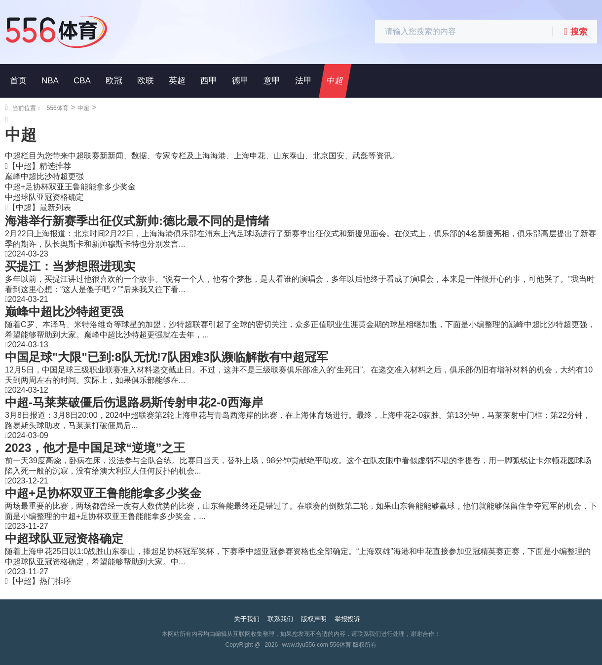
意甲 (271, 80)
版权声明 (314, 619)
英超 (177, 80)
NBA (50, 80)
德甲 (240, 80)
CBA (82, 80)
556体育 (58, 108)
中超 (335, 80)
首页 (18, 80)
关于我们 (247, 619)
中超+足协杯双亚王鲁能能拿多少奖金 (70, 187)
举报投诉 (347, 619)
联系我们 (280, 619)
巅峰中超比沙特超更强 (44, 176)
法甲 (303, 80)
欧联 (145, 80)
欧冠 (114, 80)
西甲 (208, 80)
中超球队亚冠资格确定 (44, 197)
